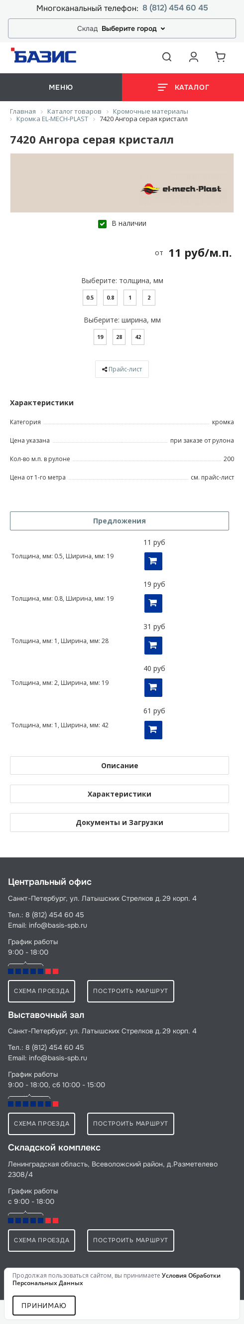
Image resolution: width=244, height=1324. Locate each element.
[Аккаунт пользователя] (193, 56)
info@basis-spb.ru (58, 925)
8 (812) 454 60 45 (175, 8)
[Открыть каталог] (183, 87)
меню (61, 87)
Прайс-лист (125, 369)
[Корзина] (220, 56)
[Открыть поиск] (166, 56)
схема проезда (41, 991)
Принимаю (44, 1305)
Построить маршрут (130, 991)
